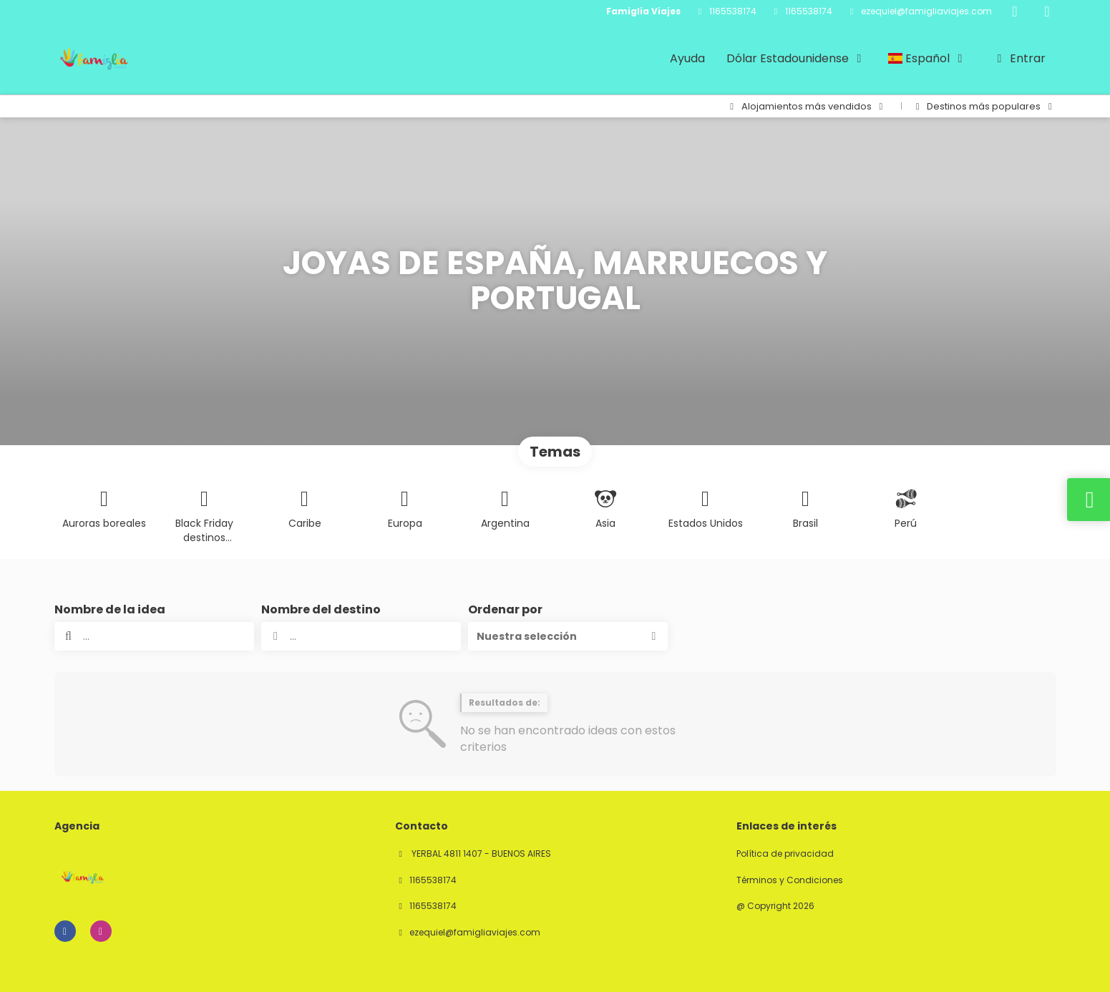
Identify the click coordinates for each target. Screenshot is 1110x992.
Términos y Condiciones (789, 880)
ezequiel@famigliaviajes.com (926, 11)
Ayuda (687, 58)
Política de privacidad (785, 854)
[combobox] (361, 636)
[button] (568, 636)
